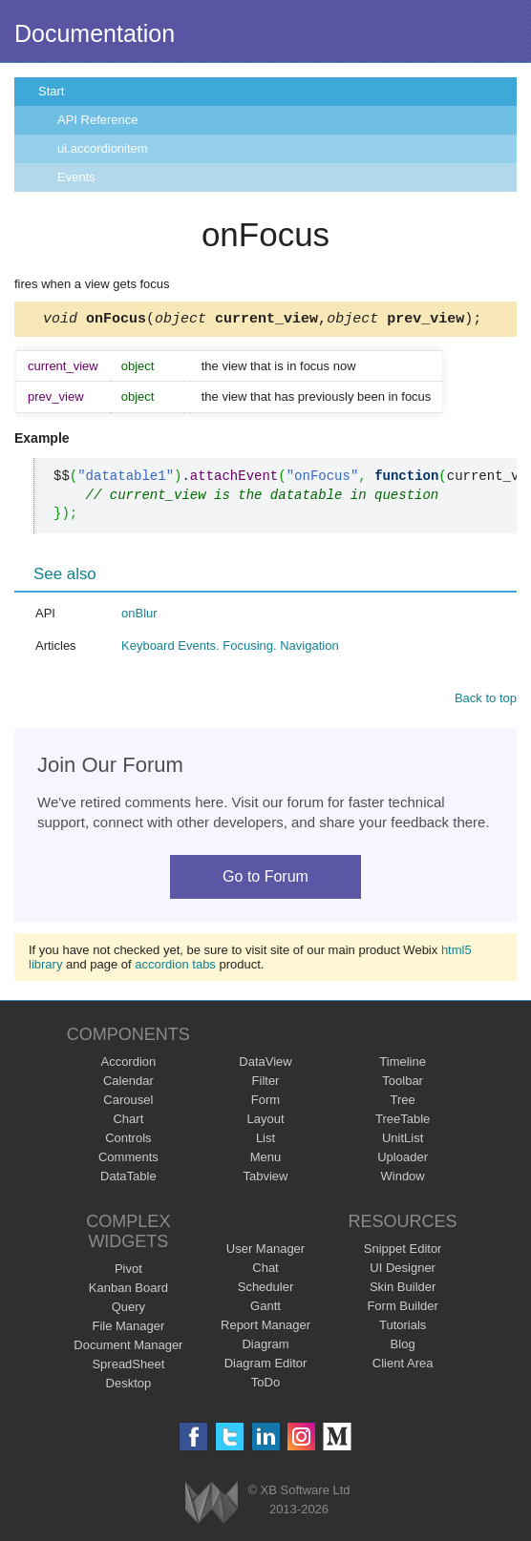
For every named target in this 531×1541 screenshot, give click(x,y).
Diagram (265, 1347)
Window (403, 1179)
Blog (403, 1347)
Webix (211, 1505)
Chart (128, 1121)
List (265, 1141)
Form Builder (402, 1309)
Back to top (486, 701)
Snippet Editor (403, 1251)
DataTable (128, 1179)
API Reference (97, 120)
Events (76, 177)
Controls (128, 1141)
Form (265, 1102)
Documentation (94, 33)
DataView (265, 1064)
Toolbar (402, 1083)
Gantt (265, 1309)
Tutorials (402, 1328)
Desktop (129, 1386)
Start (51, 91)
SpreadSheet (128, 1367)
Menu (266, 1160)
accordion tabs (175, 967)
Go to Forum (265, 879)
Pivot (128, 1271)
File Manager (128, 1329)
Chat (265, 1270)
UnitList (402, 1141)
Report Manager (265, 1328)
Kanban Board (128, 1290)
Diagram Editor (266, 1366)
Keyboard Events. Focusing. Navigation (230, 648)
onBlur (139, 616)
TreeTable (402, 1121)
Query (128, 1309)
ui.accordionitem (102, 148)
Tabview (266, 1179)
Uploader (402, 1160)
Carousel (128, 1102)
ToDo (265, 1385)
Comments (128, 1160)
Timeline (402, 1064)
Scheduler (266, 1289)
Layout (265, 1121)
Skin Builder (402, 1289)
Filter (266, 1083)
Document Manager (128, 1348)
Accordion (128, 1064)
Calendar (128, 1083)
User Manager (265, 1251)
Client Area (403, 1366)
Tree (403, 1102)
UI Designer (402, 1270)
